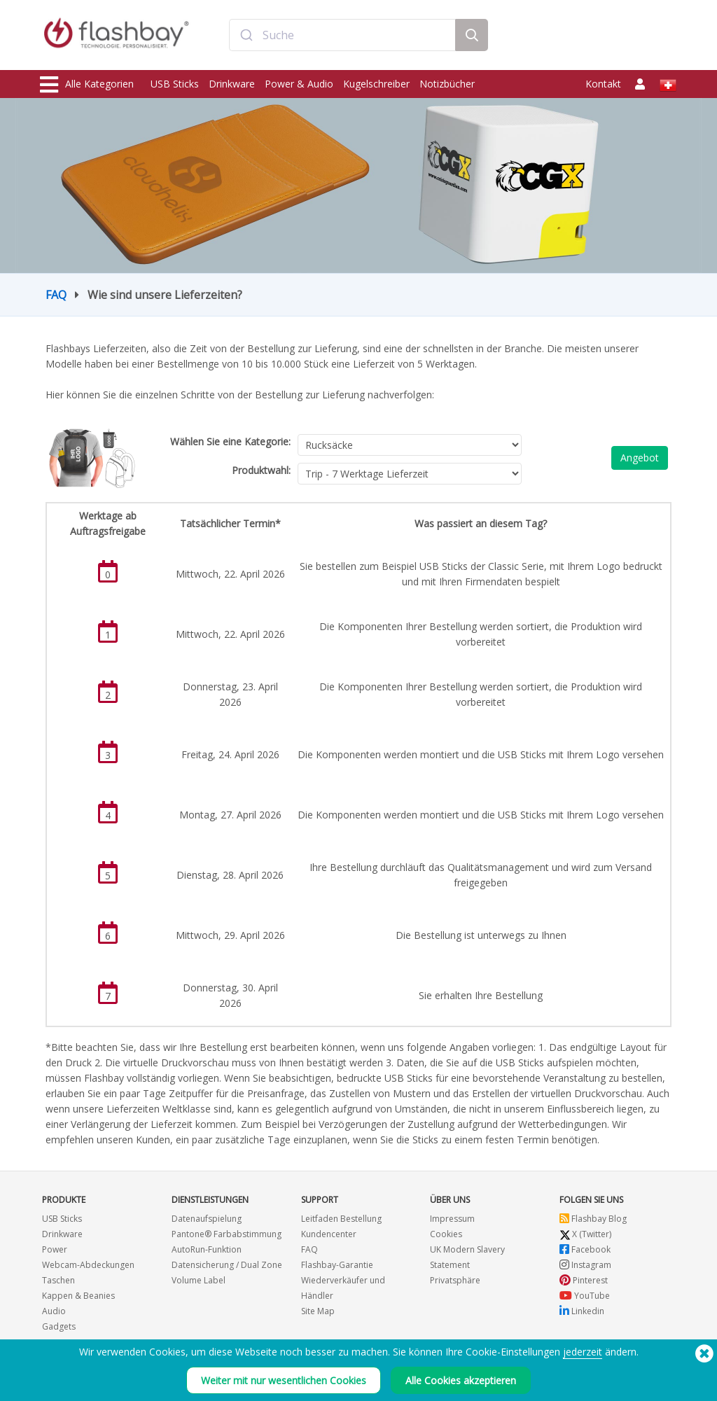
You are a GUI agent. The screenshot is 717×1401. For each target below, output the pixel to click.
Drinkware (232, 83)
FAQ (56, 294)
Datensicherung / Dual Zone (227, 1265)
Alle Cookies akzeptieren (460, 1380)
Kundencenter (328, 1234)
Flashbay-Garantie (337, 1265)
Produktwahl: (261, 470)
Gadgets (59, 1326)
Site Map (318, 1311)
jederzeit (582, 1351)
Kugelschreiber (376, 83)
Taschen (58, 1280)
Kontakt (603, 83)
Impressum (452, 1219)
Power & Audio (299, 83)
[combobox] (342, 37)
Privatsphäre (455, 1280)
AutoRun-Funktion (207, 1249)
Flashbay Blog (593, 1219)
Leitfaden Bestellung (341, 1219)
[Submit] (246, 37)
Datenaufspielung (207, 1219)
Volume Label (198, 1280)
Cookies (446, 1234)
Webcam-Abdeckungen (88, 1265)
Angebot (639, 457)
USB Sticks (175, 83)
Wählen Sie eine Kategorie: (230, 441)
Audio (54, 1311)
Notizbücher (447, 83)
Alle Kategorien (87, 84)
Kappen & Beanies (78, 1296)
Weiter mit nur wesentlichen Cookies (283, 1380)
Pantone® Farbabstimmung (226, 1234)
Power (54, 1249)
